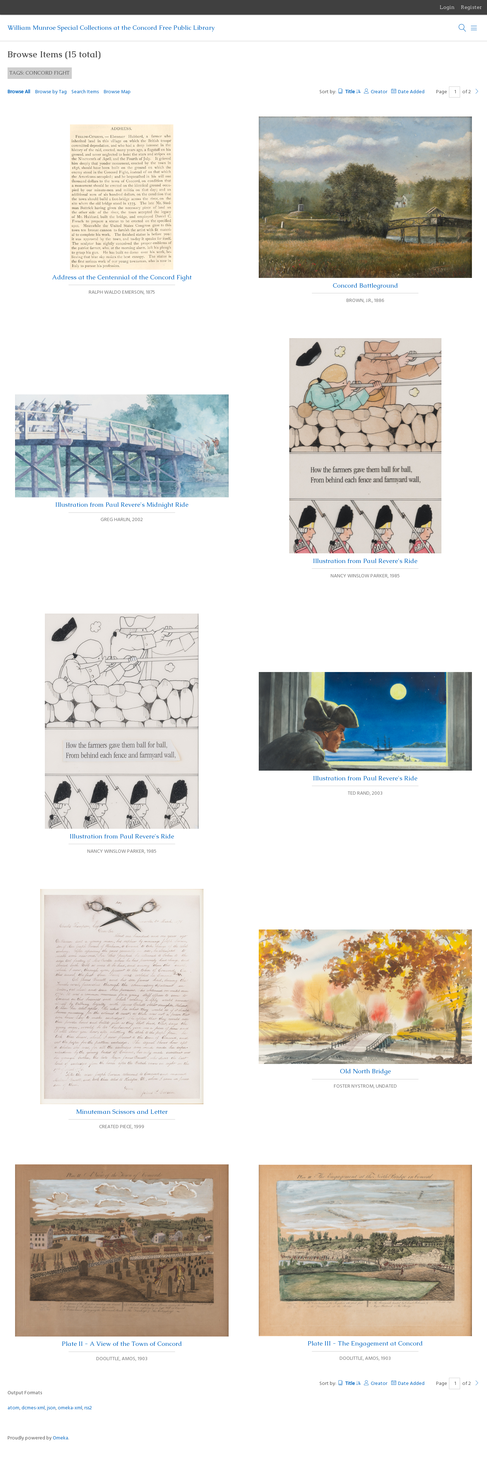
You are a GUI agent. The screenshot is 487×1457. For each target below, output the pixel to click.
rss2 (88, 1408)
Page (448, 92)
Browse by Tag (51, 92)
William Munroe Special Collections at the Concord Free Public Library (111, 28)
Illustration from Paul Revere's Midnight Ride (122, 451)
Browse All (19, 92)
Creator (379, 92)
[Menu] (474, 28)
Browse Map (117, 92)
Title (352, 92)
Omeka (60, 1438)
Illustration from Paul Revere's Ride (365, 451)
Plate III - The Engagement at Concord (365, 1256)
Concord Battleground (365, 203)
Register (471, 7)
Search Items (85, 92)
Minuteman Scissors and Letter (121, 1002)
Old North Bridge (365, 1002)
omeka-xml (70, 1408)
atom (13, 1408)
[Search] (462, 28)
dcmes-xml (33, 1408)
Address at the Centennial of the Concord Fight (122, 202)
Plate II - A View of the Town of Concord (122, 1256)
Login (447, 7)
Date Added (411, 92)
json (51, 1408)
